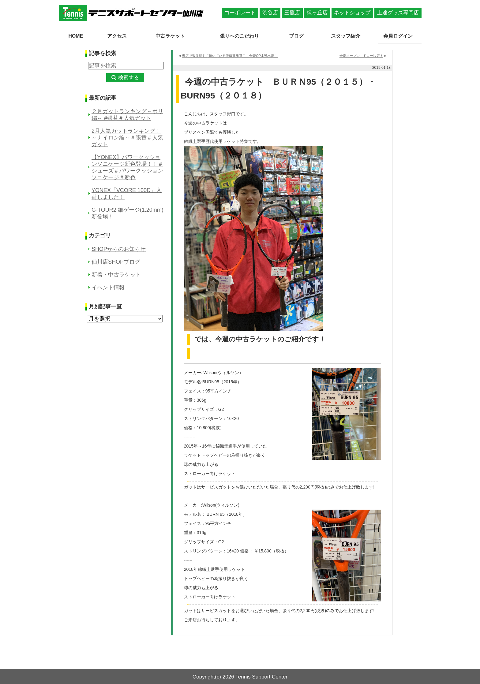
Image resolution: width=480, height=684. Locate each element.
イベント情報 (108, 287)
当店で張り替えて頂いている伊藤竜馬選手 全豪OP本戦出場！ (230, 55)
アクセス (115, 35)
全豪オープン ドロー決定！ (361, 55)
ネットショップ (352, 13)
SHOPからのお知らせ (119, 248)
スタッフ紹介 (346, 35)
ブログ (298, 35)
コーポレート (240, 13)
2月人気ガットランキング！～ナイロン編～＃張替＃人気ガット (127, 137)
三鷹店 (292, 13)
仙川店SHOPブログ (116, 261)
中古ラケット (167, 35)
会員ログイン (399, 35)
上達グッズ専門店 (398, 13)
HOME (75, 35)
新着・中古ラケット (116, 274)
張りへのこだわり (240, 35)
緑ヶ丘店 (317, 13)
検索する (128, 77)
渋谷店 (270, 13)
